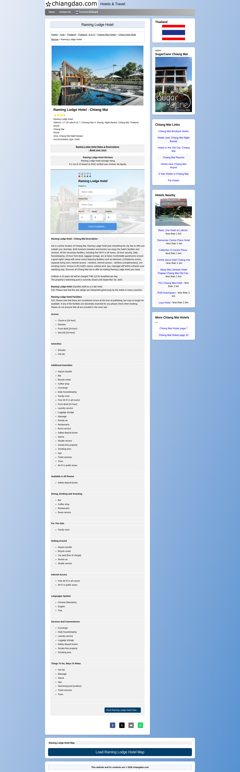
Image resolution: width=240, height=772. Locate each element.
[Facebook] (112, 725)
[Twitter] (122, 725)
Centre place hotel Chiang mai (173, 260)
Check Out (83, 199)
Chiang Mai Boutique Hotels (173, 131)
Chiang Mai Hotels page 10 (173, 335)
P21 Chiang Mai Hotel (170, 283)
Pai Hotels (173, 180)
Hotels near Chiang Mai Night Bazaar (174, 140)
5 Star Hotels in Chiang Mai (174, 174)
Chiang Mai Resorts (173, 157)
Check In (82, 186)
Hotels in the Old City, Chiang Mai (174, 149)
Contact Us (65, 12)
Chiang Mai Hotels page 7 (173, 328)
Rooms (81, 211)
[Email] (131, 725)
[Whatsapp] (140, 725)
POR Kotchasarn (166, 293)
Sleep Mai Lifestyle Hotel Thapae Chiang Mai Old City (173, 271)
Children (108, 211)
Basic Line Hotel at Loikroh (173, 230)
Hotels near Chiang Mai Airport (173, 166)
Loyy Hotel (165, 302)
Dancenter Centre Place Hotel (173, 240)
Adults (94, 211)
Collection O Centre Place (173, 250)
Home (52, 12)
